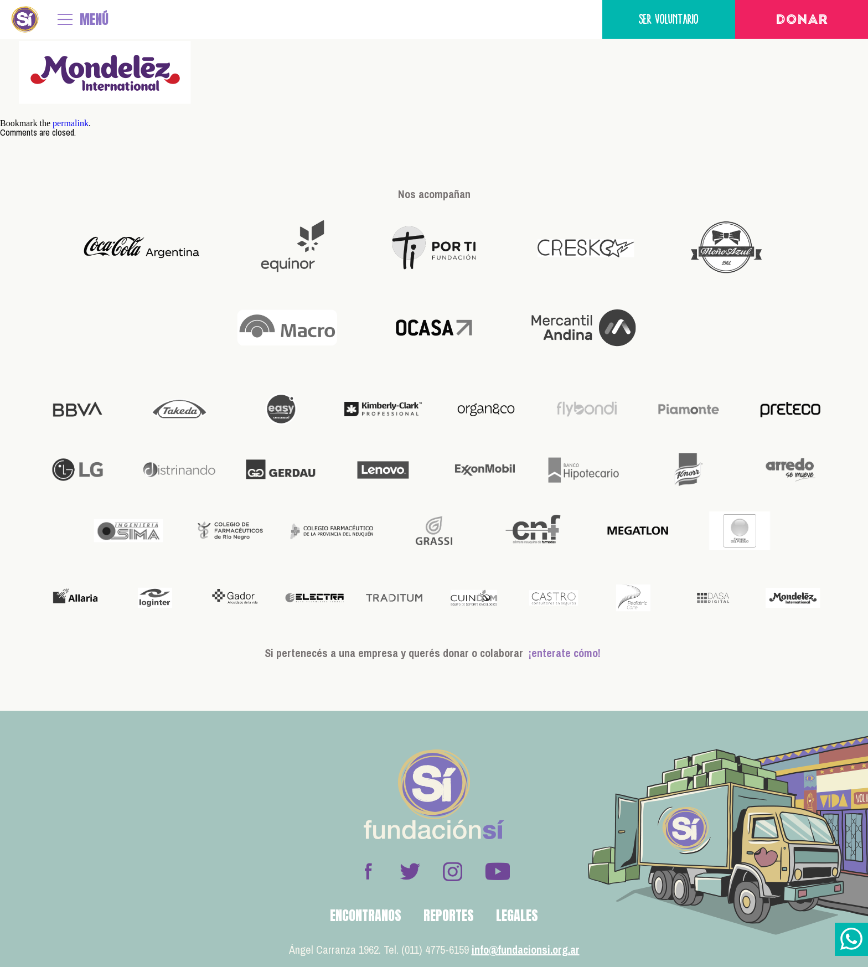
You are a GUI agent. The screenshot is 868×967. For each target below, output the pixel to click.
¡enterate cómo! (565, 652)
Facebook (368, 871)
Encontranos (365, 915)
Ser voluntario (669, 19)
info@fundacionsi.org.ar (526, 949)
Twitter (410, 871)
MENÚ (94, 19)
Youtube (497, 871)
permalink (71, 123)
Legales (517, 915)
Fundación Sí (25, 19)
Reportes (448, 915)
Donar (802, 20)
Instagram (452, 871)
